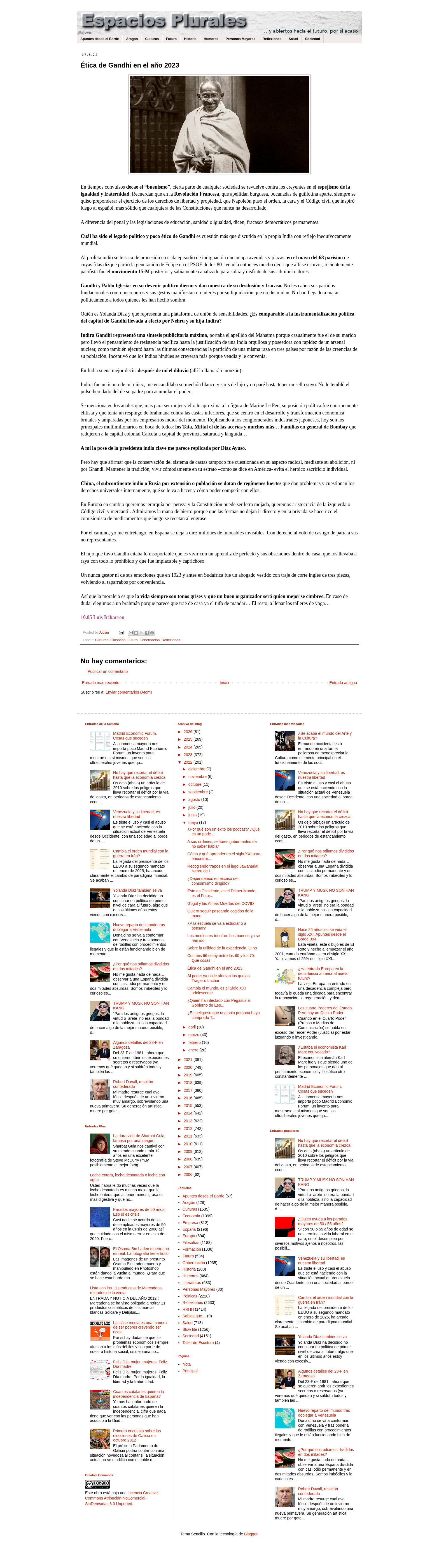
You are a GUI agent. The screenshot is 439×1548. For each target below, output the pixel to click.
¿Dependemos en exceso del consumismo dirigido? (212, 881)
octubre (195, 784)
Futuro (171, 39)
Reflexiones (272, 39)
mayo (193, 822)
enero (194, 1050)
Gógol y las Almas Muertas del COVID (220, 903)
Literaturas (192, 1282)
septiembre (198, 792)
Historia (190, 39)
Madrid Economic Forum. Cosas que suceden (135, 735)
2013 (188, 1121)
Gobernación (149, 640)
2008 (188, 1159)
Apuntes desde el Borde (99, 39)
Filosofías (117, 640)
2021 (188, 1059)
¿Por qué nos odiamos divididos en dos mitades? (141, 966)
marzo (194, 1034)
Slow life (190, 1329)
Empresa (190, 1222)
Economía (191, 1216)
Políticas (190, 1296)
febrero (195, 1042)
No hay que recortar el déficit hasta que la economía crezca (139, 775)
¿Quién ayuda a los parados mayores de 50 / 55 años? (322, 1221)
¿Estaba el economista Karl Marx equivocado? (322, 1049)
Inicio (224, 682)
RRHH (188, 1309)
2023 (188, 754)
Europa (189, 1236)
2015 (188, 1105)
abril (192, 1027)
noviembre (198, 776)
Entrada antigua (343, 682)
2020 (188, 1067)
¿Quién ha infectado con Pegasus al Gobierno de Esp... (219, 1002)
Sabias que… (194, 1316)
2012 (188, 1128)
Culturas (152, 39)
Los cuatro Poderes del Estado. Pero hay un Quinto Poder (325, 1010)
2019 (188, 1075)
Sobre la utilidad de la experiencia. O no (222, 948)
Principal (190, 1371)
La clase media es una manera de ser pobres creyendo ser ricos (140, 1327)
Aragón (132, 39)
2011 (188, 1136)
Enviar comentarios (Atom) (129, 692)
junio (193, 815)
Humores (211, 39)
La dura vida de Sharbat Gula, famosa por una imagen (139, 1138)
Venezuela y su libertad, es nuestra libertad (136, 814)
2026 (188, 731)
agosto (194, 799)
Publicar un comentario (108, 671)
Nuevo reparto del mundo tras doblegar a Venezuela (139, 927)
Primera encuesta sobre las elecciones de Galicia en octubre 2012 (137, 1436)
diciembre (197, 769)
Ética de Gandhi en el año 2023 (214, 968)
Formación (192, 1249)
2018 (188, 1082)
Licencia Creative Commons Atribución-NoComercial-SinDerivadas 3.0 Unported (121, 1498)
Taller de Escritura (198, 1342)
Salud (293, 39)
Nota (187, 1364)
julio (192, 807)
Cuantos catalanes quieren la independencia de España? (138, 1394)
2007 (188, 1167)
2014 (188, 1113)
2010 (188, 1144)
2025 (188, 739)
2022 (188, 762)
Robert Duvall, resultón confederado (133, 1084)
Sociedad (312, 39)
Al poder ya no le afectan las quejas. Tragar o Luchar (219, 978)
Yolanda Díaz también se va (137, 890)
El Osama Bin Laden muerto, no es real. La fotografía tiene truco (141, 1251)
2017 (188, 1090)
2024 (188, 747)
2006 (188, 1174)
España (189, 1229)
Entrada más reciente (100, 682)
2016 (188, 1098)
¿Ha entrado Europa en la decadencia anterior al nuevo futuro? (323, 974)
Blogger (250, 1534)
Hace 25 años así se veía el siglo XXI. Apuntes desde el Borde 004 (322, 934)
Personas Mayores (240, 39)
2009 (188, 1151)
